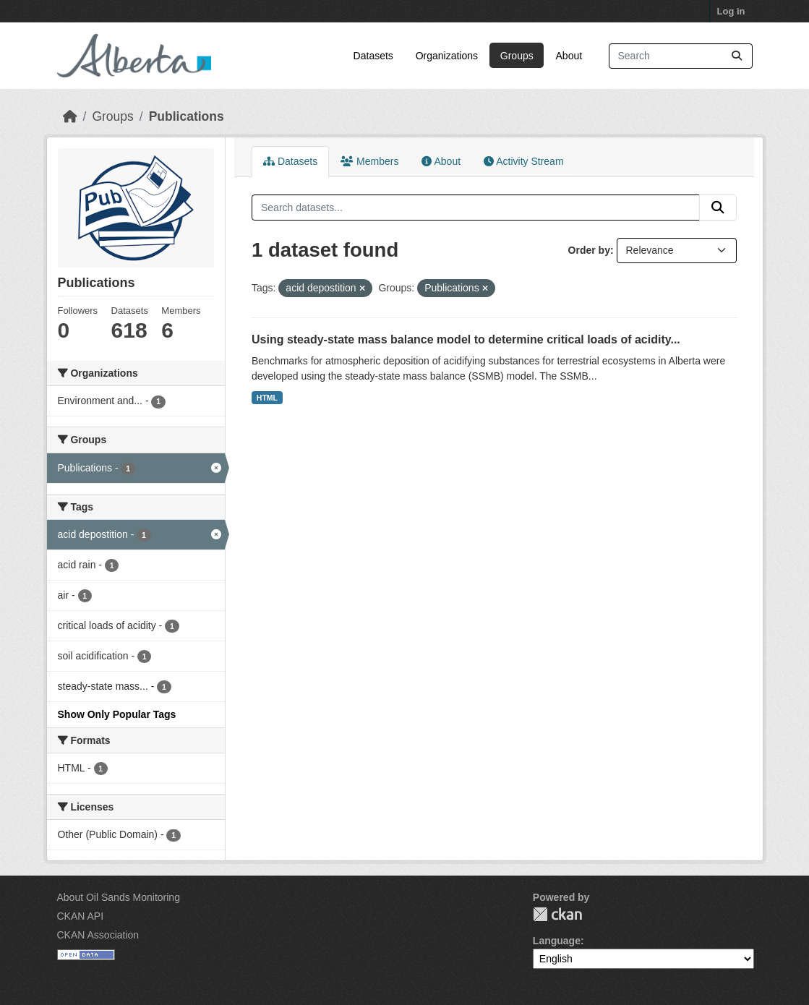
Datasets (373, 55)
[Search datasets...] (681, 56)
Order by (589, 250)
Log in (731, 11)
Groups (517, 55)
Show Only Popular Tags (117, 714)
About (569, 55)
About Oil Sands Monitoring (118, 897)
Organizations (447, 55)
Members (369, 161)
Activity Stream (523, 161)
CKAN (557, 914)
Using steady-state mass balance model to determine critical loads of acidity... (466, 339)
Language (557, 940)
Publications (186, 116)
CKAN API (80, 916)
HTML (267, 397)
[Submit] (736, 56)
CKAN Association (98, 935)
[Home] (70, 116)
